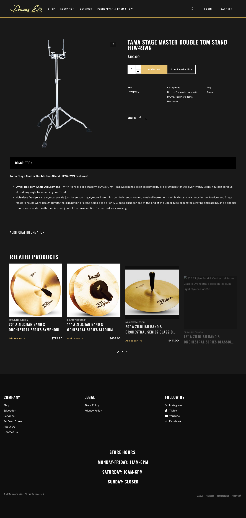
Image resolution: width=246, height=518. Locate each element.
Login (208, 9)
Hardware (180, 96)
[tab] (123, 163)
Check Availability (181, 69)
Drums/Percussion (177, 92)
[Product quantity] (134, 69)
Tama (210, 92)
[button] (113, 44)
